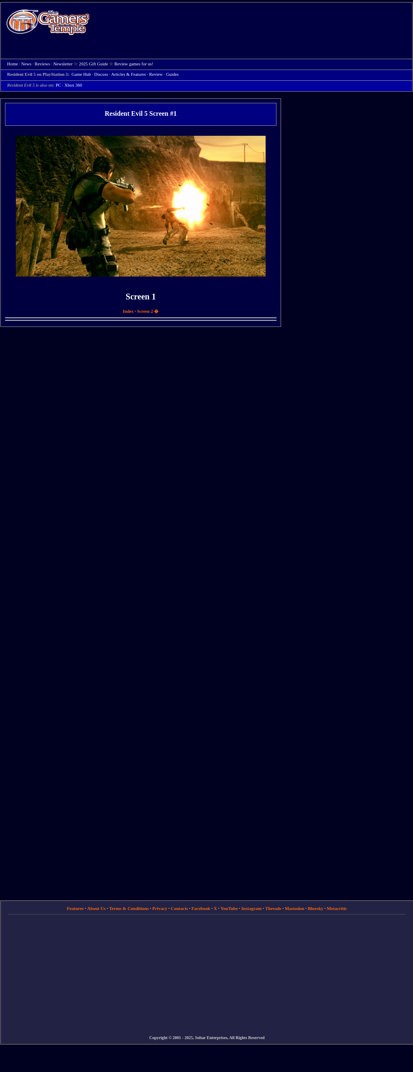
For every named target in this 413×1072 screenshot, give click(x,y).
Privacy (159, 908)
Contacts (179, 908)
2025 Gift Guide (93, 64)
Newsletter (62, 64)
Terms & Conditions (129, 908)
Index (128, 311)
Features (75, 908)
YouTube (229, 908)
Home (48, 22)
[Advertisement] (230, 63)
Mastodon (294, 908)
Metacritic (337, 908)
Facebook (201, 908)
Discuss (101, 74)
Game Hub (81, 74)
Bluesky (315, 908)
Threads (273, 908)
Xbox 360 (73, 85)
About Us (96, 908)
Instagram (251, 908)
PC (58, 85)
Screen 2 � (148, 311)
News (26, 64)
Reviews (42, 64)
